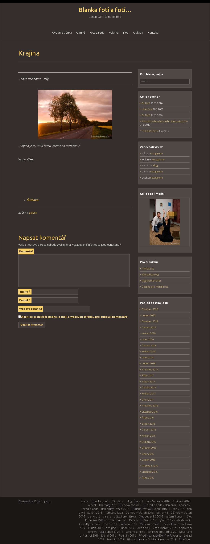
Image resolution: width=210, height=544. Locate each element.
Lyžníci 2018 (108, 535)
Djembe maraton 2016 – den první (147, 512)
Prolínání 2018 (127, 535)
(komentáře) (151, 280)
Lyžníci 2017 (149, 520)
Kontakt (153, 32)
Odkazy (138, 32)
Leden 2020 (148, 315)
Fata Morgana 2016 (158, 501)
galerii (33, 212)
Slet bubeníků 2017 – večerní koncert (122, 532)
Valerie (113, 32)
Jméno (24, 291)
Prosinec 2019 (150, 321)
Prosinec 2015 (150, 466)
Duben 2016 (149, 441)
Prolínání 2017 (128, 524)
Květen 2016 (148, 435)
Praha (84, 501)
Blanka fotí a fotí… (105, 9)
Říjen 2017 (148, 375)
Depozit (134, 520)
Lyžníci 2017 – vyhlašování (174, 520)
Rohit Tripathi (42, 501)
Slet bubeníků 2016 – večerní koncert (161, 516)
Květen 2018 (148, 351)
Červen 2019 (149, 327)
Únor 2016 (148, 453)
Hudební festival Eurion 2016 (149, 509)
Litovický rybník (100, 501)
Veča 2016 (122, 509)
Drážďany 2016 (108, 505)
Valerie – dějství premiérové (120, 516)
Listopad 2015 (150, 471)
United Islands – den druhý (97, 509)
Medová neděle (149, 524)
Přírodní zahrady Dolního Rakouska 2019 (164, 121)
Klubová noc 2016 (131, 505)
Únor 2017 (148, 399)
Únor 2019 (148, 339)
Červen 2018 (149, 345)
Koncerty (184, 505)
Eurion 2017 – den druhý (135, 528)
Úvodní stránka (62, 32)
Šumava (32, 200)
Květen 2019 (148, 333)
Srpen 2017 (148, 381)
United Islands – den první (160, 505)
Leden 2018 (148, 363)
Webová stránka (30, 309)
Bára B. (138, 501)
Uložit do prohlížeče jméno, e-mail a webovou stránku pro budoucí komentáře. (74, 317)
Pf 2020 (146, 115)
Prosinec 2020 (150, 309)
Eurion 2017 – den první (102, 528)
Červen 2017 (149, 387)
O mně (80, 32)
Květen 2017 (148, 393)
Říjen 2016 (148, 417)
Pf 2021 (146, 103)
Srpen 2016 (148, 423)
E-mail (24, 300)
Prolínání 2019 (150, 131)
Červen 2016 (149, 429)
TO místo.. (117, 501)
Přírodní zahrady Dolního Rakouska (159, 535)
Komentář (26, 251)
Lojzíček (92, 505)
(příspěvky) (150, 274)
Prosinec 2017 (150, 369)
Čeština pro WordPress (155, 286)
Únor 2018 (148, 357)
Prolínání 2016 (181, 501)
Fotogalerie (97, 32)
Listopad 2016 (150, 411)
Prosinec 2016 (150, 405)
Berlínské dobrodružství (161, 532)
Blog (126, 32)
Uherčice (147, 109)
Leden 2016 (148, 459)
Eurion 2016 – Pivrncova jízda (105, 512)
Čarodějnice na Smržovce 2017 (98, 524)
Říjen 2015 (148, 478)
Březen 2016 (149, 447)
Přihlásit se (148, 268)
